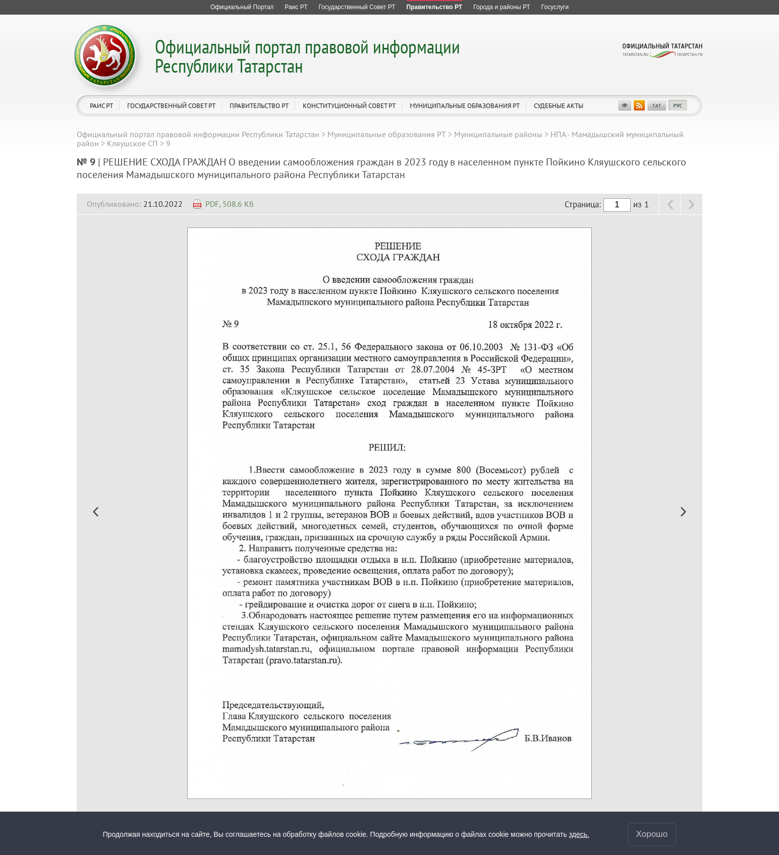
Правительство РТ (259, 105)
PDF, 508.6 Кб (229, 204)
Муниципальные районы (498, 134)
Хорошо (652, 834)
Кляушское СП (132, 143)
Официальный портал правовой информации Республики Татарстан (307, 56)
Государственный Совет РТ (171, 105)
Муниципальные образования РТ (465, 105)
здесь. (579, 834)
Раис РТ (101, 105)
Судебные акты (558, 105)
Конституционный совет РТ (349, 105)
